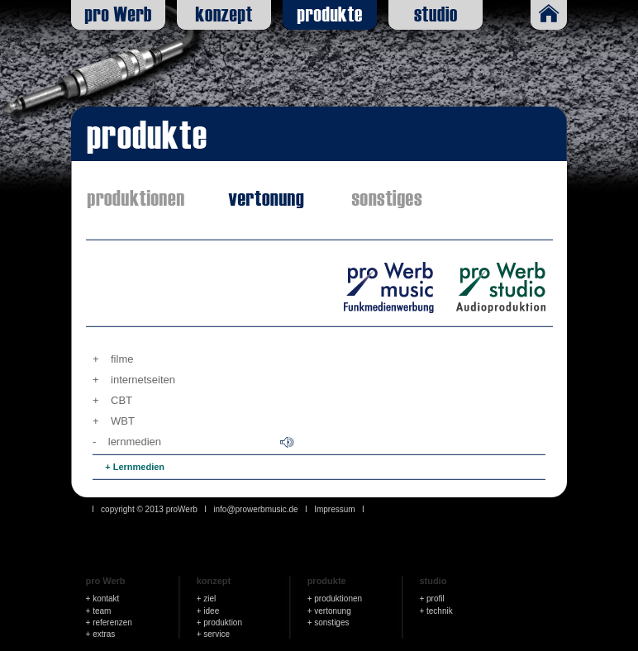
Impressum (334, 509)
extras (104, 634)
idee (211, 610)
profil (435, 598)
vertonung (332, 610)
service (216, 634)
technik (439, 610)
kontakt (106, 598)
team (102, 610)
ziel (209, 598)
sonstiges (331, 622)
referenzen (112, 622)
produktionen (338, 598)
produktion (222, 622)
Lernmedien (138, 467)
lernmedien (134, 441)
